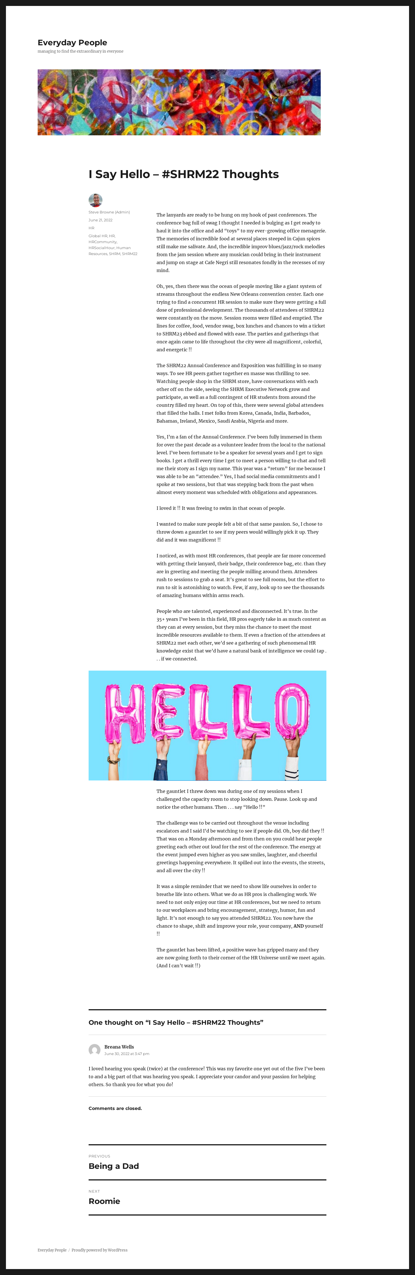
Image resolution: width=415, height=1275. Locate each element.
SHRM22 (129, 253)
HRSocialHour (102, 247)
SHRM (114, 253)
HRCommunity (103, 241)
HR (91, 228)
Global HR (98, 236)
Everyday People (72, 42)
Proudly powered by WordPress (100, 1250)
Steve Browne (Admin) (109, 212)
